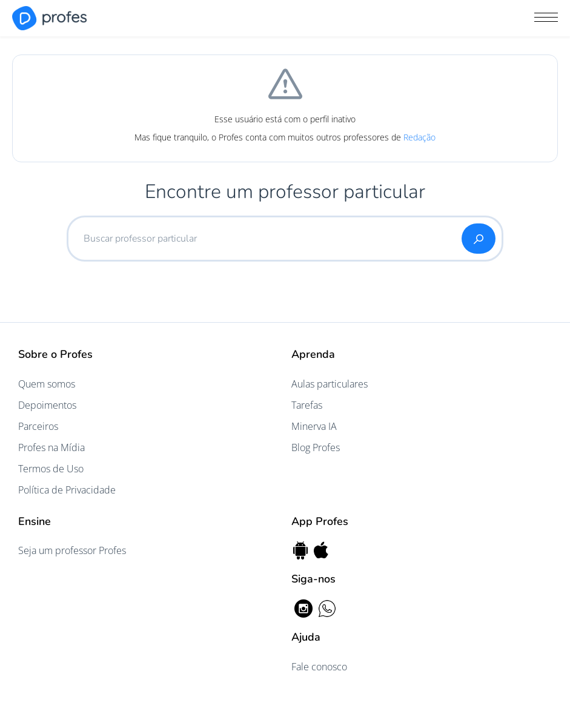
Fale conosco (319, 666)
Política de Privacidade (67, 490)
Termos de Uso (51, 468)
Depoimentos (47, 405)
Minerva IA (314, 426)
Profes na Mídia (51, 447)
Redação (419, 137)
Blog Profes (315, 447)
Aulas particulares (329, 384)
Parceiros (38, 426)
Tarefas (306, 405)
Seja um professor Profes (72, 550)
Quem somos (46, 384)
